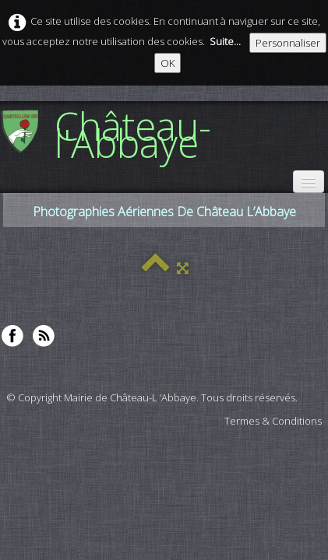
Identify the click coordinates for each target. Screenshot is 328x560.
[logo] (164, 134)
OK (167, 63)
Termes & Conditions (273, 421)
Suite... (225, 41)
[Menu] (308, 181)
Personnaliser (288, 43)
